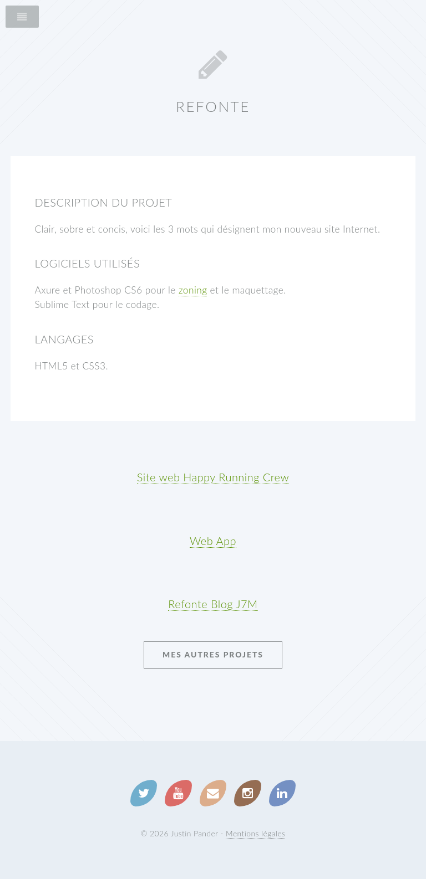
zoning (193, 290)
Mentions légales (255, 833)
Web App (213, 540)
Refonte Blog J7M (212, 603)
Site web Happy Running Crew (213, 477)
